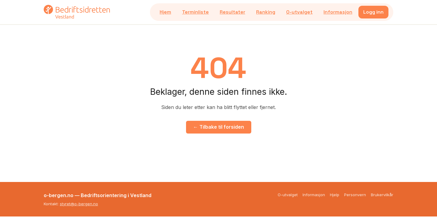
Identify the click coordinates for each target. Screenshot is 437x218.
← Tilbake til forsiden (218, 127)
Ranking (265, 12)
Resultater (232, 12)
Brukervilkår (382, 194)
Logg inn (373, 12)
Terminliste (195, 12)
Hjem (165, 12)
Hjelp (334, 194)
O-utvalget (299, 12)
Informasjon (338, 12)
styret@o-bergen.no (79, 203)
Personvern (355, 194)
